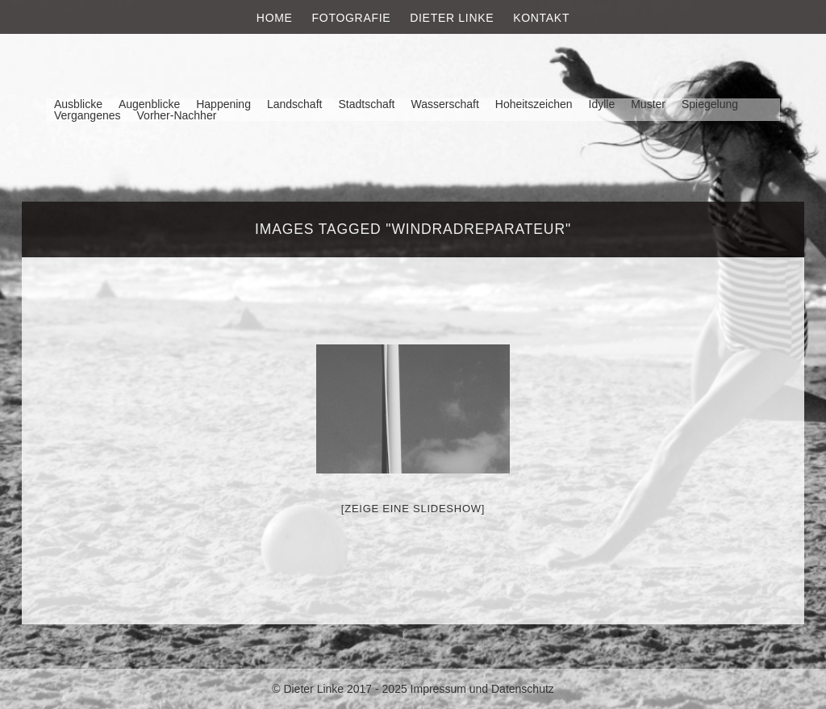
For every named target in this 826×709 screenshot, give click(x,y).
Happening (223, 104)
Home (275, 17)
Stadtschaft (366, 104)
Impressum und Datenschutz (482, 688)
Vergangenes (87, 115)
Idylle (602, 104)
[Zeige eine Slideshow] (413, 509)
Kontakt (541, 17)
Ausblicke (78, 104)
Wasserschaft (444, 104)
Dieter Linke (452, 17)
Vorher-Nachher (177, 115)
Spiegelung (710, 104)
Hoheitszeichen (534, 104)
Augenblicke (149, 104)
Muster (648, 104)
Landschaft (295, 104)
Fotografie (351, 17)
